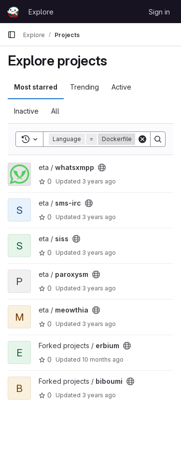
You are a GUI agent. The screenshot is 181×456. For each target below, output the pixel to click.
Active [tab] (121, 87)
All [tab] (55, 111)
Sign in (159, 12)
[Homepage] (13, 11)
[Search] (158, 139)
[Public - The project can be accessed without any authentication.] (102, 167)
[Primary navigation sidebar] (11, 34)
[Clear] (142, 139)
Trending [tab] (84, 87)
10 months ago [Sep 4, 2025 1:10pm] (103, 359)
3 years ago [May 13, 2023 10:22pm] (99, 181)
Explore (41, 12)
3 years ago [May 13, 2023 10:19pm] (99, 288)
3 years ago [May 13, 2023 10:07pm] (99, 395)
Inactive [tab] (26, 111)
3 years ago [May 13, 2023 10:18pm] (99, 323)
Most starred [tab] (35, 87)
